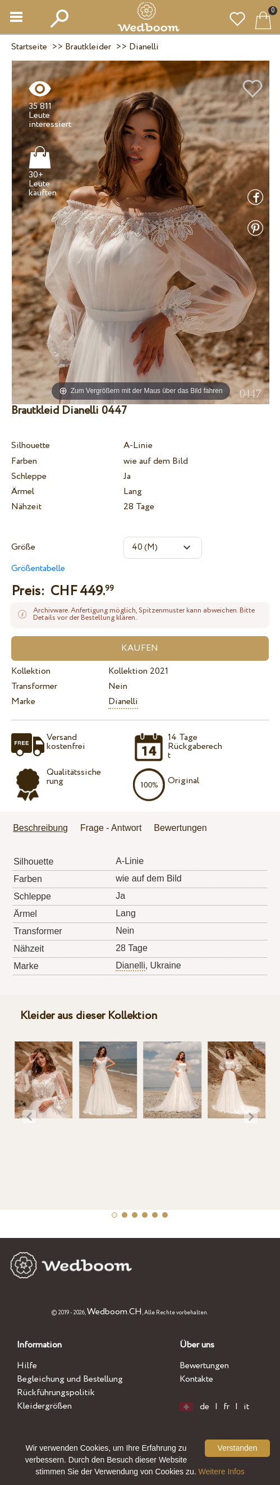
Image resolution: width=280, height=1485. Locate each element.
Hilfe (27, 1365)
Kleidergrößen (44, 1406)
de (204, 1406)
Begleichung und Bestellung (70, 1379)
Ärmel (22, 491)
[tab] (44, 829)
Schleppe (29, 476)
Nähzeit (26, 506)
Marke (23, 701)
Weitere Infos (222, 1471)
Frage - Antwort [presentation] (110, 828)
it (246, 1406)
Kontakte (196, 1379)
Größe (23, 547)
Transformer (34, 686)
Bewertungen (204, 1365)
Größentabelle (38, 568)
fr (226, 1406)
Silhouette (30, 445)
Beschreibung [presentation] (40, 828)
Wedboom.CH (114, 1311)
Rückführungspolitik (56, 1392)
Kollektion (31, 671)
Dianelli (123, 701)
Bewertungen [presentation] (180, 828)
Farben (24, 461)
